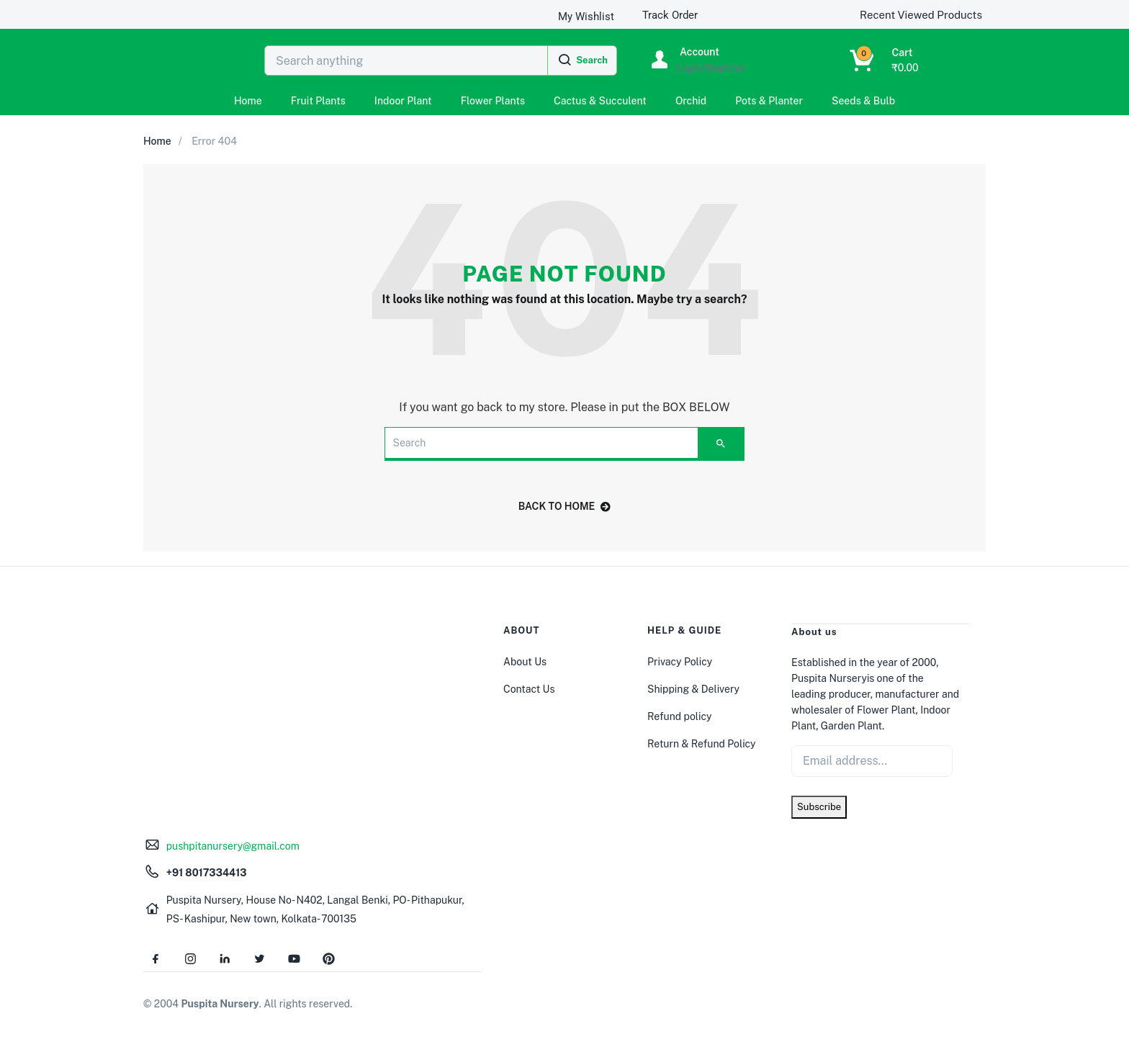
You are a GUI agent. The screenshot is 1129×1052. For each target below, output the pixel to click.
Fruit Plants (318, 101)
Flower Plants (493, 101)
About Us (524, 661)
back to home (564, 506)
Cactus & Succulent (600, 101)
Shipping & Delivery (693, 689)
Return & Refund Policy (701, 744)
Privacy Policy (679, 661)
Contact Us (528, 689)
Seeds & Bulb (863, 101)
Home (248, 101)
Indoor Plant (403, 101)
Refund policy (679, 716)
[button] (865, 60)
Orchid (690, 101)
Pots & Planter (769, 101)
